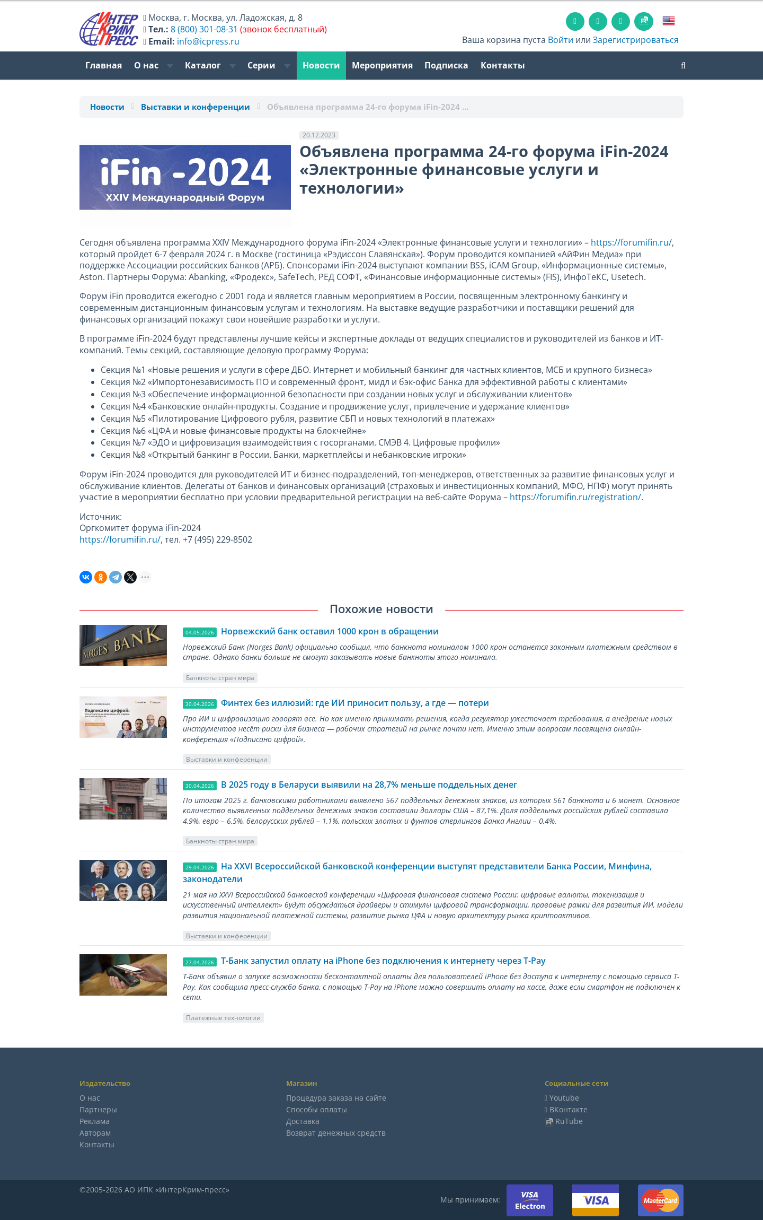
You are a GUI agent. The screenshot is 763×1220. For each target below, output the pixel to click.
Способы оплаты (316, 1109)
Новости (321, 65)
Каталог (210, 65)
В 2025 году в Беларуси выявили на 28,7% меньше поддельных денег (369, 784)
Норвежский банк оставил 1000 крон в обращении (330, 631)
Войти (560, 40)
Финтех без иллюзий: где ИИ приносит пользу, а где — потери (355, 703)
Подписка (446, 65)
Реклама (94, 1121)
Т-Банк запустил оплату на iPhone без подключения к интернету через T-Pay (383, 960)
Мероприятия (382, 65)
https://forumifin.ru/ (631, 242)
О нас (153, 65)
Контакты (503, 65)
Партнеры (98, 1109)
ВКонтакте (568, 1109)
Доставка (303, 1121)
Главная (103, 65)
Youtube (564, 1098)
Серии (268, 65)
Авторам (95, 1133)
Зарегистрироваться (636, 40)
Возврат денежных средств (336, 1133)
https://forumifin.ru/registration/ (575, 497)
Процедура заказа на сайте (336, 1098)
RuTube (569, 1121)
